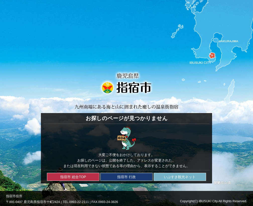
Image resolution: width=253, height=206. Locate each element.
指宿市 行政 (126, 177)
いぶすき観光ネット (180, 177)
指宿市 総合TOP (73, 177)
